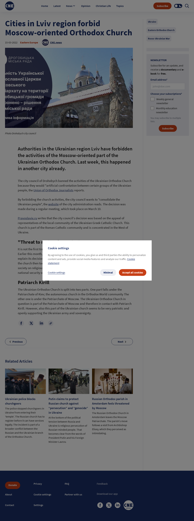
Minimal (108, 272)
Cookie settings (56, 272)
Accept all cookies (132, 272)
